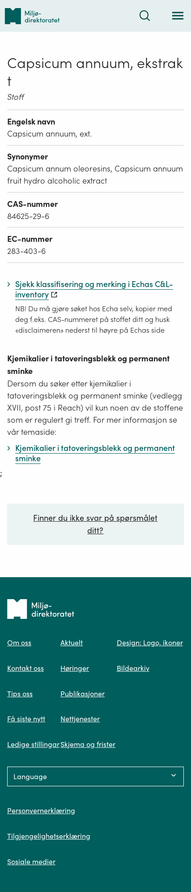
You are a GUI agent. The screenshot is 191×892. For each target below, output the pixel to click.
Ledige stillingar (33, 744)
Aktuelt (71, 642)
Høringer (74, 668)
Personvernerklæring (41, 810)
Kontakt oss (25, 668)
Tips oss (20, 693)
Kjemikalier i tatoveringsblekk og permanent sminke (88, 364)
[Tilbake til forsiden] (32, 16)
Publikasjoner (82, 693)
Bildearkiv (133, 668)
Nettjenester (80, 718)
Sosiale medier (31, 861)
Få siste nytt (26, 718)
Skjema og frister (87, 744)
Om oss (19, 642)
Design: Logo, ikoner (150, 642)
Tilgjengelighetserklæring (48, 836)
